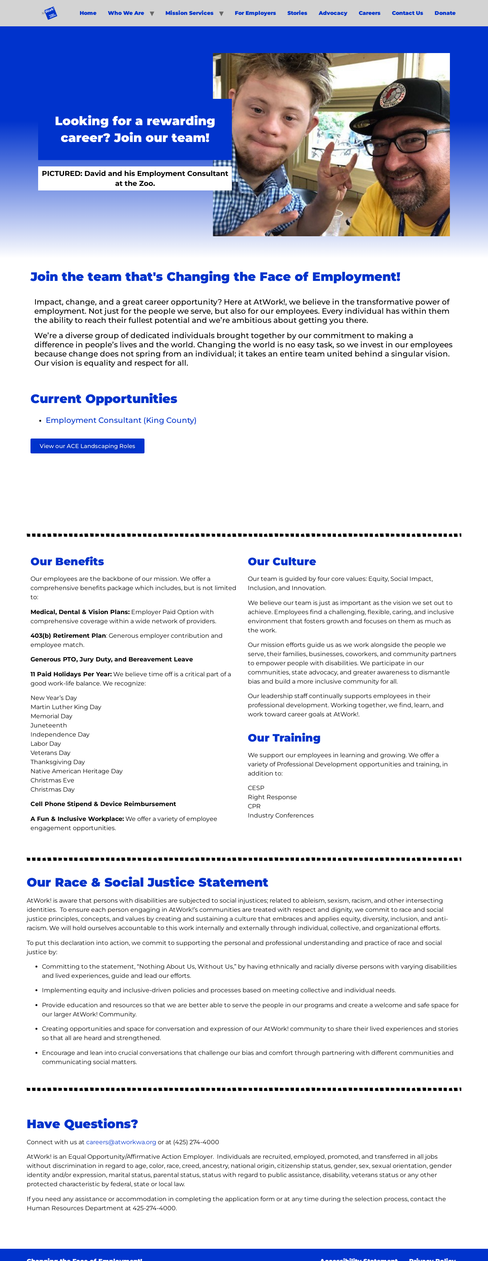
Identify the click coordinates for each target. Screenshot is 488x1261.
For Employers (255, 13)
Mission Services (189, 13)
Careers (369, 13)
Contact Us (407, 13)
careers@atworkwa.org (121, 1142)
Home (88, 13)
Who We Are (126, 13)
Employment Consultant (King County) (121, 420)
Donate (445, 13)
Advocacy (333, 13)
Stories (297, 13)
